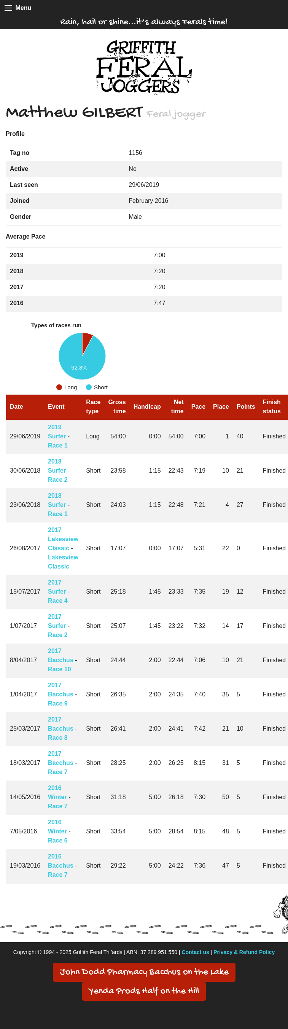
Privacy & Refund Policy (244, 952)
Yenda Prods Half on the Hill (144, 991)
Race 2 (58, 479)
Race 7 (58, 772)
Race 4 (58, 600)
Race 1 (58, 445)
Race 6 (58, 840)
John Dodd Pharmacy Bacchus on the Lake (144, 972)
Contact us (195, 952)
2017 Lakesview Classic (63, 539)
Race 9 (58, 703)
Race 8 (58, 737)
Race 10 (59, 669)
